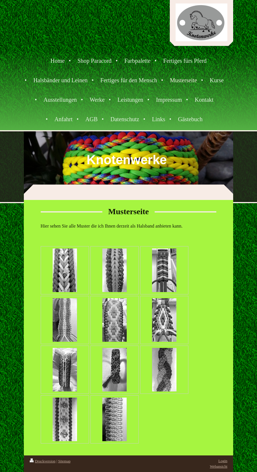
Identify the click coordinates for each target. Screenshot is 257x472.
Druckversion (43, 461)
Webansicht (218, 466)
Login (222, 461)
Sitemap (64, 461)
